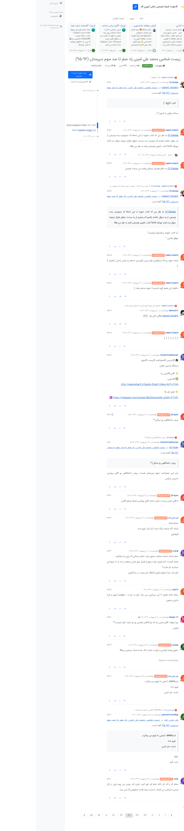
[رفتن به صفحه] (116, 815)
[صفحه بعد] (48, 815)
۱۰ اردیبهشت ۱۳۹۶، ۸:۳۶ (96, 332)
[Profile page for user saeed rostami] (148, 132)
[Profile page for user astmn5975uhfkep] (148, 716)
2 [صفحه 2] (123, 815)
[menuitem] (14, 3)
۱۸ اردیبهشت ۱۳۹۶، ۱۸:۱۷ (98, 517)
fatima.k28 (137, 310)
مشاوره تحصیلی (141, 50)
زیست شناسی (111, 65)
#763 (73, 517)
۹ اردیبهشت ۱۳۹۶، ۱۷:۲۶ (113, 310)
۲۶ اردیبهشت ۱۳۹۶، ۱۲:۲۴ (103, 779)
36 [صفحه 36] (109, 815)
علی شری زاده (137, 517)
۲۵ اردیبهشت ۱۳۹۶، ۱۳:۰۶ (105, 714)
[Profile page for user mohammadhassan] (148, 357)
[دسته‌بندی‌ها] (170, 3)
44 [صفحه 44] (63, 815)
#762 (73, 495)
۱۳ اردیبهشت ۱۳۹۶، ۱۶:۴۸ (101, 495)
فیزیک (84, 50)
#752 (73, 130)
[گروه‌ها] (170, 38)
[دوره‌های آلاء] (170, 32)
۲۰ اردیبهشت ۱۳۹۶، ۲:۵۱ (117, 589)
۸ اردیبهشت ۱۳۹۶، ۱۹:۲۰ (96, 130)
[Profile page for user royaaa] (148, 647)
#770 (73, 779)
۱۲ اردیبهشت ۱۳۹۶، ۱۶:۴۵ (104, 355)
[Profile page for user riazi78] (148, 591)
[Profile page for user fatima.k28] (148, 312)
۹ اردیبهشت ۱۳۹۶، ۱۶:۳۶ (96, 283)
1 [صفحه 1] (129, 815)
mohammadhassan (133, 355)
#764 (73, 551)
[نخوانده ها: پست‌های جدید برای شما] (170, 9)
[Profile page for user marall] (148, 553)
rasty (140, 779)
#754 (73, 191)
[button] (170, 43)
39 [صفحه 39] (85, 815)
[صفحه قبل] (136, 815)
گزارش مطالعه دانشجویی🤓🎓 (106, 26)
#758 (73, 332)
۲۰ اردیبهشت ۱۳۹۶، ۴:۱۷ (114, 617)
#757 (73, 310)
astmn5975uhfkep (134, 714)
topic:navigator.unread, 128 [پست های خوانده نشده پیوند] (48, 130)
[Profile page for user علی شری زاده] (148, 519)
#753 (73, 163)
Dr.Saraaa (137, 82)
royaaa (139, 645)
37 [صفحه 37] (101, 815)
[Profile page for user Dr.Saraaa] (148, 84)
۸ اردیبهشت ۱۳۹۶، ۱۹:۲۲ (96, 163)
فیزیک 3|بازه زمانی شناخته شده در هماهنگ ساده (67, 26)
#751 (73, 82)
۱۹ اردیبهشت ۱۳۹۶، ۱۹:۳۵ (102, 551)
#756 (73, 283)
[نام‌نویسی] (14, 16)
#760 (73, 414)
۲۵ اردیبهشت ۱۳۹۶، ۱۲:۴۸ (98, 676)
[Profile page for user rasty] (148, 781)
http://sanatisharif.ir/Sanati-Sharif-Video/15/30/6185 (113, 385)
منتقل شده (124, 65)
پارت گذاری (145, 26)
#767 (73, 645)
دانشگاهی (112, 50)
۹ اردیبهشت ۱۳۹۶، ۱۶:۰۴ (96, 255)
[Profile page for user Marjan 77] (148, 619)
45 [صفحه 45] (55, 815)
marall (139, 551)
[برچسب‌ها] (170, 20)
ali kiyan (138, 414)
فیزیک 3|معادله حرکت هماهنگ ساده (42, 26)
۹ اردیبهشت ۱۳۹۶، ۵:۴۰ (114, 191)
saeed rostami (131, 77)
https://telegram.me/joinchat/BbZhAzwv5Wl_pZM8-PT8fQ (109, 398)
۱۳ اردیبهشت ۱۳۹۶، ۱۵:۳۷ (104, 442)
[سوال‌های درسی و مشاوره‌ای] (170, 26)
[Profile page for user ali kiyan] (148, 416)
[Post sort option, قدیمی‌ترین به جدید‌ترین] (44, 82)
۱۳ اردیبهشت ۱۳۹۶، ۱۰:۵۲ (101, 414)
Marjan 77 (137, 617)
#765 (73, 589)
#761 (73, 442)
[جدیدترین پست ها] (170, 15)
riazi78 (139, 589)
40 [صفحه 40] (78, 815)
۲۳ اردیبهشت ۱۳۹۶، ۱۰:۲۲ (102, 645)
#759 (73, 355)
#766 (73, 617)
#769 (73, 714)
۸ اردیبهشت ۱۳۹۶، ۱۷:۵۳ (113, 82)
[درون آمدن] (14, 3)
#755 (73, 255)
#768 (73, 676)
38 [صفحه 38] (93, 815)
